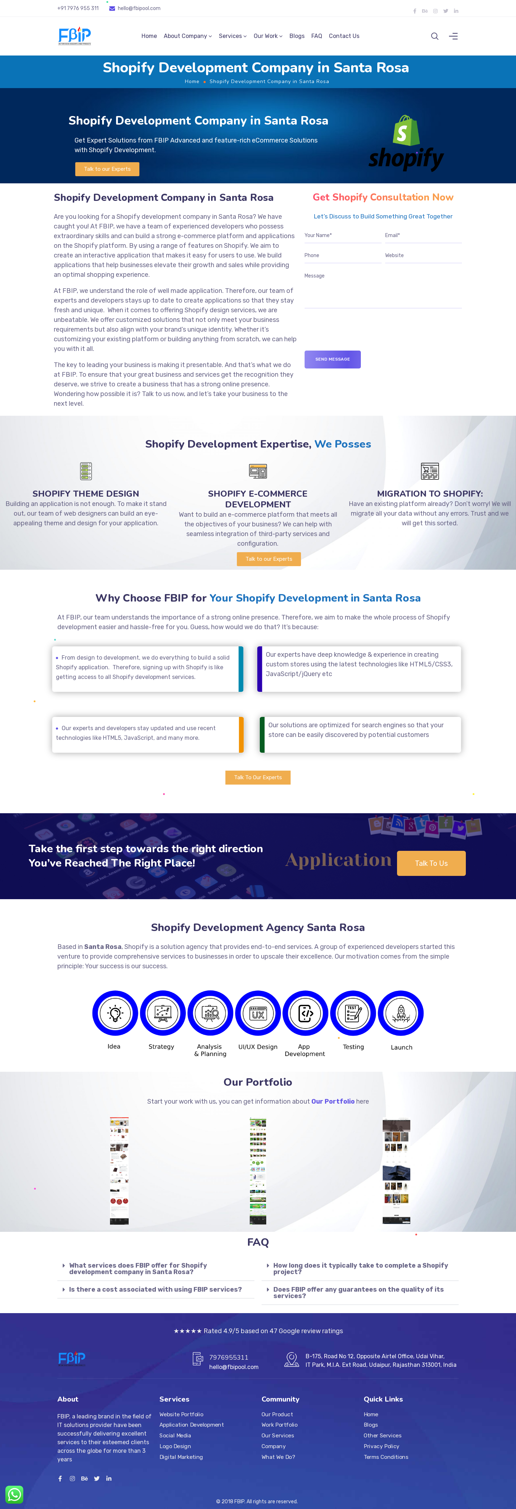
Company (274, 1446)
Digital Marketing (181, 1457)
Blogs (297, 38)
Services (230, 38)
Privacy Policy (382, 1446)
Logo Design (175, 1446)
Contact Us (344, 38)
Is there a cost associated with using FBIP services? (155, 1294)
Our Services (278, 1435)
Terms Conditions (386, 1457)
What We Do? (278, 1457)
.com (155, 8)
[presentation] (359, 341)
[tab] (155, 1273)
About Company (185, 38)
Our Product (277, 1414)
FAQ (316, 38)
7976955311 (229, 1357)
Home (149, 38)
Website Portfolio (181, 1414)
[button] (107, 173)
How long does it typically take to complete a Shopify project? (360, 1273)
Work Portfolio (280, 1425)
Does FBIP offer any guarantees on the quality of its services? (358, 1297)
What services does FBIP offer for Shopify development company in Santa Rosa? (138, 1273)
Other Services (382, 1435)
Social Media (175, 1435)
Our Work (266, 38)
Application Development (191, 1425)
